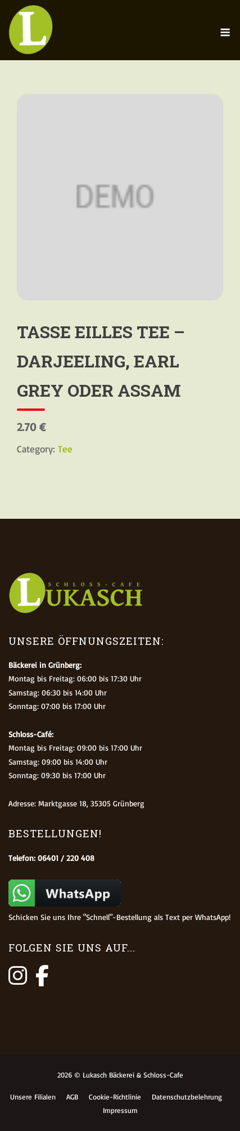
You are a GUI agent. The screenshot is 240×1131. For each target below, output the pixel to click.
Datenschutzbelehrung (187, 1096)
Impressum (120, 1110)
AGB (72, 1096)
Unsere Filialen (33, 1096)
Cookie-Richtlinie (115, 1096)
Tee (65, 449)
